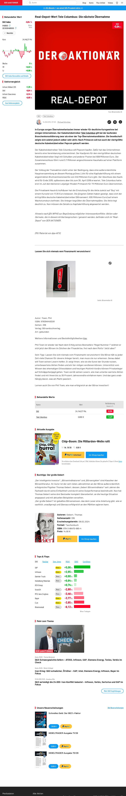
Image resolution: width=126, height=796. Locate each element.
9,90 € (53, 746)
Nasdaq (45, 561)
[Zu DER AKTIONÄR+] (100, 2)
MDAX (68, 561)
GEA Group (39, 585)
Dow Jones (57, 561)
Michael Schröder (64, 122)
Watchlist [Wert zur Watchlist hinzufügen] (10, 33)
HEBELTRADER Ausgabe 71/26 (63, 733)
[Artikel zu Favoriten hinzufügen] (120, 122)
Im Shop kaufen (96, 455)
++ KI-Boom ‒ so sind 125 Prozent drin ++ (63, 8)
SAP (36, 567)
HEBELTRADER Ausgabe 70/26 (64, 753)
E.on (36, 602)
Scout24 (38, 589)
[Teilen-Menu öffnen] (109, 122)
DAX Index (6, 22)
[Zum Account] (91, 2)
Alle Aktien (38, 793)
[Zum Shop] (84, 2)
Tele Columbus (48, 116)
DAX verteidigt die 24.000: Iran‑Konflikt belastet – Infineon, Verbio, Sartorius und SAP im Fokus (79, 683)
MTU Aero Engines (41, 594)
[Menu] (123, 2)
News (58, 568)
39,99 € (53, 726)
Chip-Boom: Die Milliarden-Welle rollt (86, 441)
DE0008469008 (9, 28)
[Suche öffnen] (30, 3)
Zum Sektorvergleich (12, 103)
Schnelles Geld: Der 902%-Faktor (65, 713)
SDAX (76, 561)
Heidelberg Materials (42, 581)
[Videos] (110, 2)
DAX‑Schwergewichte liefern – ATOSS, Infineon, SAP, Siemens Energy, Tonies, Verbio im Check (78, 661)
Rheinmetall (39, 607)
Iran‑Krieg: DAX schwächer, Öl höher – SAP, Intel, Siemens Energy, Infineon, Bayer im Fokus (77, 672)
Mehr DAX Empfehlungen (112, 691)
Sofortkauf (73, 455)
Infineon (38, 572)
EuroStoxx (86, 561)
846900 (6, 25)
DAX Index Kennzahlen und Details (16, 76)
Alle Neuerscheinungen (116, 708)
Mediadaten (8, 793)
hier (85, 338)
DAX (39, 116)
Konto (120, 461)
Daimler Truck (40, 576)
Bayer (37, 598)
